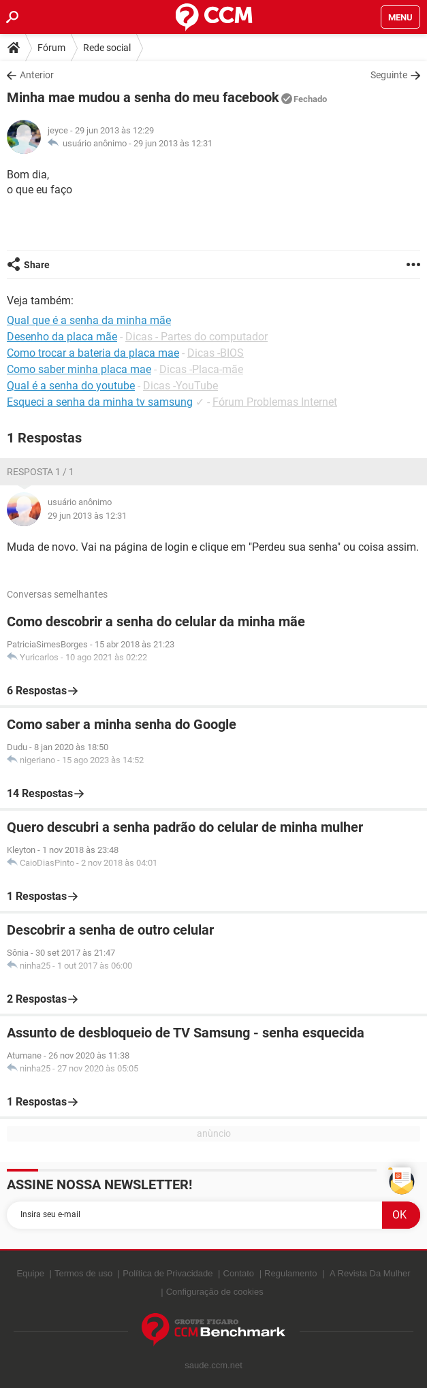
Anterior (37, 74)
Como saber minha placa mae (79, 369)
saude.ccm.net (213, 1365)
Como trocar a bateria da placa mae (93, 352)
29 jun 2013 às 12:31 (172, 143)
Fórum (51, 47)
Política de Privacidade (167, 1273)
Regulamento (290, 1273)
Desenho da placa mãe (62, 336)
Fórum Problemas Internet (274, 402)
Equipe (30, 1273)
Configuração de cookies (215, 1292)
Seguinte (388, 74)
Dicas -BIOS (215, 352)
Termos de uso (83, 1273)
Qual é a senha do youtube (71, 385)
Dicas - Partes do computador (196, 336)
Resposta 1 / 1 (40, 471)
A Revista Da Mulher (370, 1273)
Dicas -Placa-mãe (201, 369)
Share (37, 264)
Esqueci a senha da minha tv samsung (100, 402)
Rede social (107, 47)
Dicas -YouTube (180, 385)
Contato (239, 1273)
